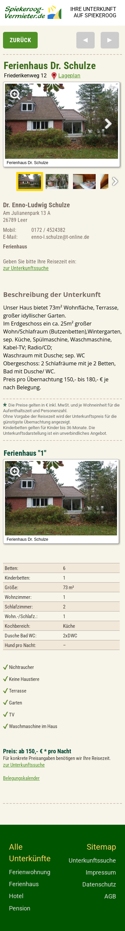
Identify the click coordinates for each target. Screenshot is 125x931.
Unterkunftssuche (92, 860)
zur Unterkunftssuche (26, 268)
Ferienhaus (24, 884)
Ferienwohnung (29, 872)
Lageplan (65, 75)
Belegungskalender (21, 778)
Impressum (101, 872)
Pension (19, 908)
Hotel (16, 895)
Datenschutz (99, 884)
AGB (110, 896)
